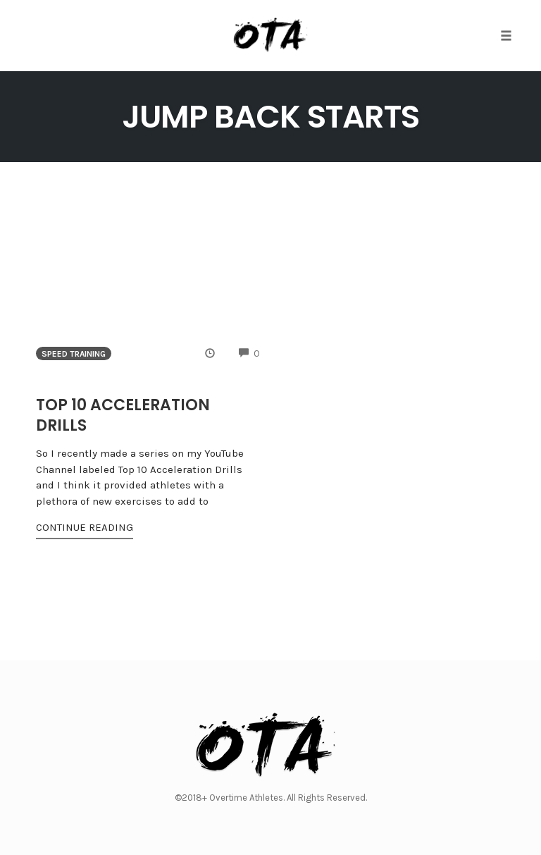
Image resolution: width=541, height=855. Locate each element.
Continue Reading (84, 527)
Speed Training (74, 354)
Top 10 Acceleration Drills (123, 415)
